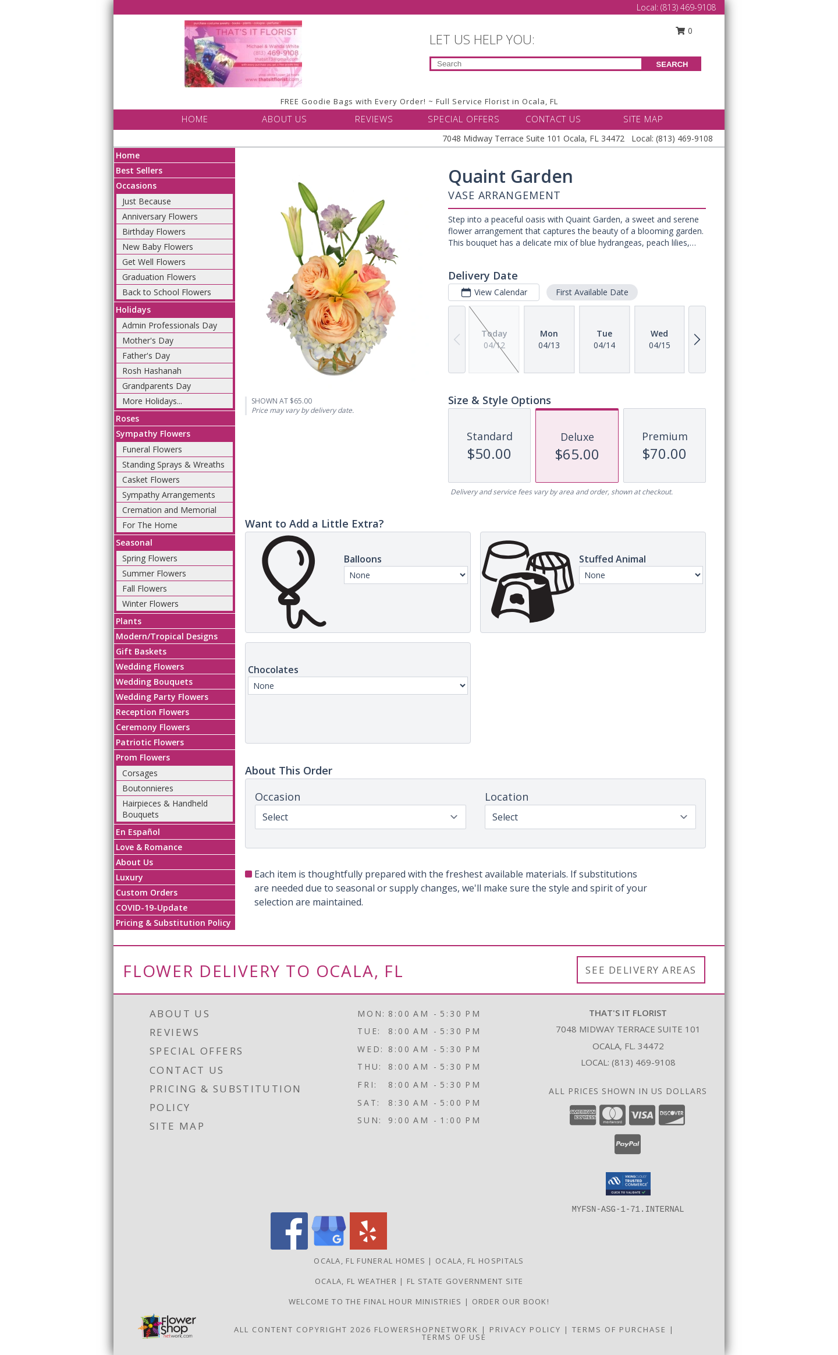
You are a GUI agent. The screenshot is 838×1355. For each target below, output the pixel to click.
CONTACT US (553, 119)
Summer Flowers (154, 573)
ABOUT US (284, 119)
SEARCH (672, 64)
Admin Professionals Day (169, 325)
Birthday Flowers (154, 231)
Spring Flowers (149, 558)
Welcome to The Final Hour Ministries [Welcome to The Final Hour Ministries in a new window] (376, 1301)
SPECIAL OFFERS (464, 119)
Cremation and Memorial (169, 509)
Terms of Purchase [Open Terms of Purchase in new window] (619, 1329)
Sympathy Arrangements (168, 494)
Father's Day (146, 355)
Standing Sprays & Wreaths (173, 464)
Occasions (136, 185)
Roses (127, 418)
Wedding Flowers (150, 666)
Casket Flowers (151, 479)
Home (128, 155)
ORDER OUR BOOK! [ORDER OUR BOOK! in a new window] (511, 1301)
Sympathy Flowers (153, 433)
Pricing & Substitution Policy (173, 922)
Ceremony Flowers (153, 727)
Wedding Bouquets (154, 681)
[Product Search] (536, 63)
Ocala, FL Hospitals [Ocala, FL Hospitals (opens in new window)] (479, 1260)
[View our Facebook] (289, 1246)
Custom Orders (146, 892)
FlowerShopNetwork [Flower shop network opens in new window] (426, 1329)
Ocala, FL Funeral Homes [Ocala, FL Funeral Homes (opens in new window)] (369, 1260)
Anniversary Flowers (160, 216)
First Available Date (592, 292)
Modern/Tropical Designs (167, 636)
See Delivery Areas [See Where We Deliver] (641, 970)
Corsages (140, 773)
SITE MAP (643, 119)
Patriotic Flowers (150, 742)
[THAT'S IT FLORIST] (243, 52)
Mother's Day (147, 340)
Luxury (129, 877)
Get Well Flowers (154, 261)
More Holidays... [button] (152, 400)
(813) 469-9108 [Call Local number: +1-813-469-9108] (688, 7)
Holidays (133, 309)
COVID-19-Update (151, 907)
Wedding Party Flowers (162, 696)
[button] (628, 1183)
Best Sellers (139, 170)
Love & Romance (149, 846)
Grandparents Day (156, 385)
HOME (195, 119)
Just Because (146, 201)
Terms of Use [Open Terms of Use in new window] (454, 1337)
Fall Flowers (144, 588)
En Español (138, 831)
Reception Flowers (152, 711)
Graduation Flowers (159, 276)
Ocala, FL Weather (356, 1281)
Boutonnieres (147, 788)
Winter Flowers (150, 603)
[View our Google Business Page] (328, 1246)
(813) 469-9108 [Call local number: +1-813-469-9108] (644, 1062)
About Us (134, 862)
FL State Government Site (465, 1281)
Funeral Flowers (152, 449)
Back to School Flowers (166, 292)
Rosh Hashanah (152, 370)
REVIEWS (374, 119)
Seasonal (134, 542)
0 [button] (684, 30)
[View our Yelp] (368, 1246)
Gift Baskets (141, 651)
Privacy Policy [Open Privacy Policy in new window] (525, 1329)
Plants (128, 621)
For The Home (149, 524)
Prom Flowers (143, 757)
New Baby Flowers (157, 246)
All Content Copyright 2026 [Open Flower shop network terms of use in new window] (302, 1329)
